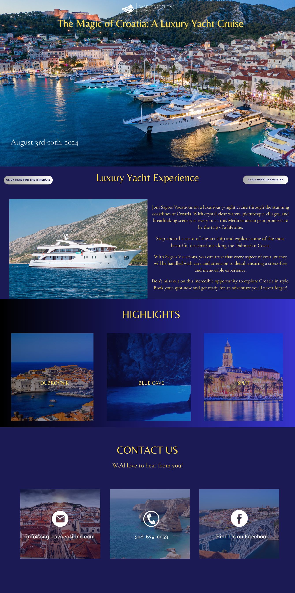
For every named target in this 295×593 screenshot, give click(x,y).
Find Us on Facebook (242, 536)
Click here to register (266, 179)
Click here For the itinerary (28, 180)
